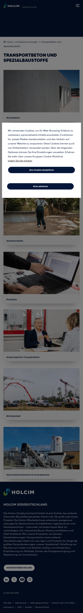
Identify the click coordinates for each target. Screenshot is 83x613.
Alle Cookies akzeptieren (41, 171)
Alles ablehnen (40, 187)
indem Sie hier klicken (20, 162)
